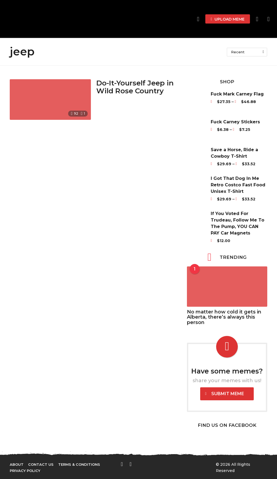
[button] (257, 19)
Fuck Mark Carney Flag (237, 94)
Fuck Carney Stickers (235, 121)
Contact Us (41, 464)
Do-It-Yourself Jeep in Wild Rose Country (135, 87)
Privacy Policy (25, 470)
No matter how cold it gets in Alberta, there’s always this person (224, 317)
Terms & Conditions (79, 464)
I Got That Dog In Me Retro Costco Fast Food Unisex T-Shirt (238, 185)
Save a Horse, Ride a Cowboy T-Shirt (234, 153)
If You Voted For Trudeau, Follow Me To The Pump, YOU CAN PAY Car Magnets (237, 223)
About (17, 464)
